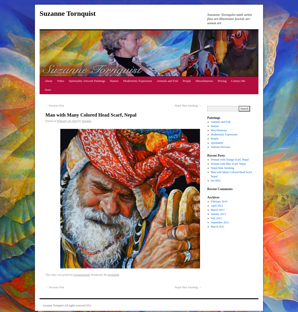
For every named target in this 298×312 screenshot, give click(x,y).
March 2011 (217, 226)
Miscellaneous (204, 81)
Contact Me (238, 81)
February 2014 (219, 201)
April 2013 (217, 205)
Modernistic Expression (137, 81)
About (48, 81)
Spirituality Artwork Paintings (87, 81)
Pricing (222, 81)
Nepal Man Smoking (188, 105)
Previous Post (54, 105)
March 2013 (217, 209)
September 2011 (220, 222)
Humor (114, 81)
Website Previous (220, 147)
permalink (113, 274)
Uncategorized (81, 274)
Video (60, 81)
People (187, 81)
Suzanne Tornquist (68, 13)
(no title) (216, 180)
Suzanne (86, 121)
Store (48, 89)
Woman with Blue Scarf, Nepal (228, 163)
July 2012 (216, 218)
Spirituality (217, 142)
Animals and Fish (167, 81)
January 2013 (218, 214)
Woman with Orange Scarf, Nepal (230, 159)
